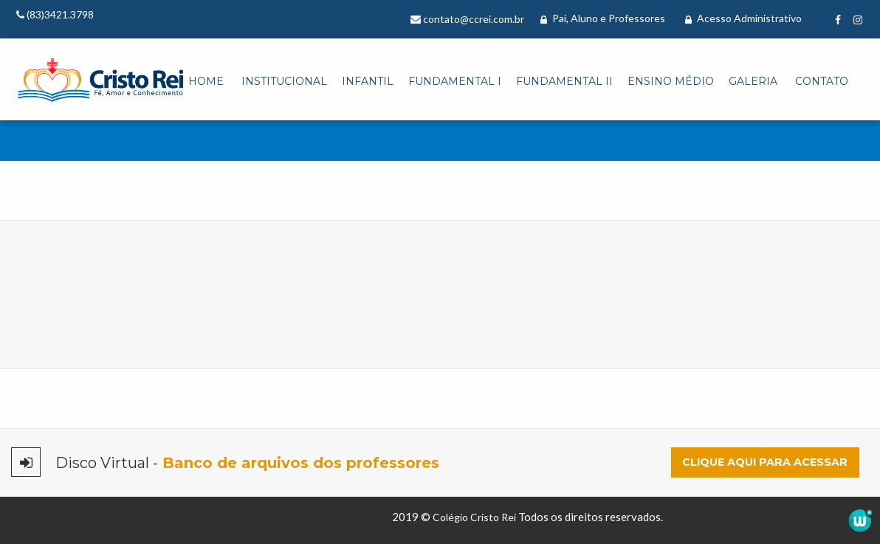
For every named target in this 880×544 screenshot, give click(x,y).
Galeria (753, 81)
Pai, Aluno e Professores (602, 18)
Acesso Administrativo (743, 18)
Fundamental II (564, 81)
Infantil (367, 81)
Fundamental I (454, 81)
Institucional (284, 81)
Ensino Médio (671, 81)
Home (206, 81)
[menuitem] (206, 82)
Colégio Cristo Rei (474, 517)
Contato (821, 81)
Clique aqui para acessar (765, 462)
